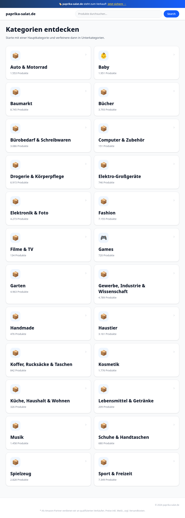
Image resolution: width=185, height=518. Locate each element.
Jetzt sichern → (117, 4)
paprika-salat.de (21, 13)
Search (171, 14)
